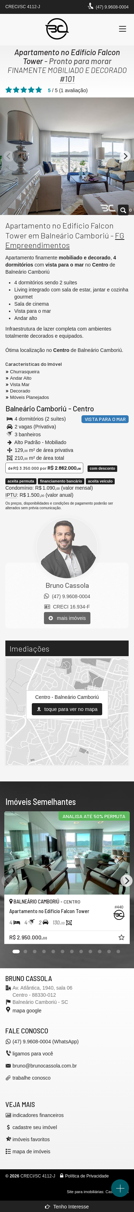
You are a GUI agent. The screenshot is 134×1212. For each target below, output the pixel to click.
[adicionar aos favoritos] (122, 938)
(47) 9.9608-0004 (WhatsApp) (46, 1041)
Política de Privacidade (87, 1176)
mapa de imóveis (31, 1151)
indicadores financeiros (38, 1115)
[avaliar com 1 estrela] (8, 90)
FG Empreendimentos (64, 240)
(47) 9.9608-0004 (112, 7)
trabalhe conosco (32, 1078)
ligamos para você (33, 1053)
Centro (83, 408)
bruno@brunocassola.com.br (45, 1066)
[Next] (125, 156)
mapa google (27, 1010)
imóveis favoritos (31, 1139)
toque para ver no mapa (67, 709)
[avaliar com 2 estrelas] (16, 90)
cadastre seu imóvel (35, 1127)
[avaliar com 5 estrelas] (38, 90)
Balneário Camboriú (36, 408)
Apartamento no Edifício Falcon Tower (67, 56)
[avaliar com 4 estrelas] (31, 90)
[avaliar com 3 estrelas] (23, 90)
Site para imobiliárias (85, 1192)
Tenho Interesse (67, 1207)
